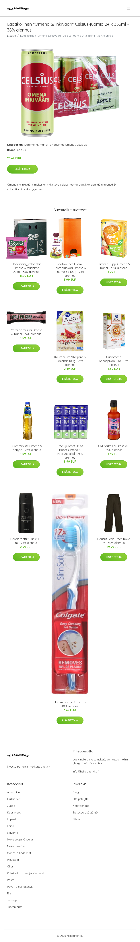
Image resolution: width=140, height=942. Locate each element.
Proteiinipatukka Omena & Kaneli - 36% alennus (26, 332)
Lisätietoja (22, 169)
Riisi (9, 893)
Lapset (11, 819)
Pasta (10, 880)
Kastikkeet (14, 812)
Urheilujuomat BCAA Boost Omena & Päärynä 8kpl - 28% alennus (70, 451)
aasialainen (14, 792)
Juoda (11, 805)
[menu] (128, 8)
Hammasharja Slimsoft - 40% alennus (70, 704)
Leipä (10, 826)
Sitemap (78, 819)
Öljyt (10, 866)
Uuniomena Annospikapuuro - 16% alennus (114, 361)
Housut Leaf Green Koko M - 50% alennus (113, 541)
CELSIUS (82, 144)
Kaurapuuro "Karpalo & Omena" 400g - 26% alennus (70, 361)
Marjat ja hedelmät (52, 144)
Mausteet (13, 859)
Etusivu (11, 35)
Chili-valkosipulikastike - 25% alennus (113, 448)
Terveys (12, 900)
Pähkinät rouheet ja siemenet (25, 873)
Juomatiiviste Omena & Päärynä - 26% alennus (26, 448)
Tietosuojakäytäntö (85, 812)
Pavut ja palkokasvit (20, 886)
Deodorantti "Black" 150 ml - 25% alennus (26, 541)
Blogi (76, 792)
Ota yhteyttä (81, 799)
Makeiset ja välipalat (20, 839)
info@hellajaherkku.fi (86, 771)
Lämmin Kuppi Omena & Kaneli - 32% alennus (114, 266)
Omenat (70, 144)
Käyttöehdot (81, 805)
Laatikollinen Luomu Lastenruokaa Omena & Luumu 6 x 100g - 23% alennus (70, 269)
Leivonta (12, 832)
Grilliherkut (13, 799)
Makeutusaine (16, 846)
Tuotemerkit (31, 144)
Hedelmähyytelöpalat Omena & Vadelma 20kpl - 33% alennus (26, 268)
